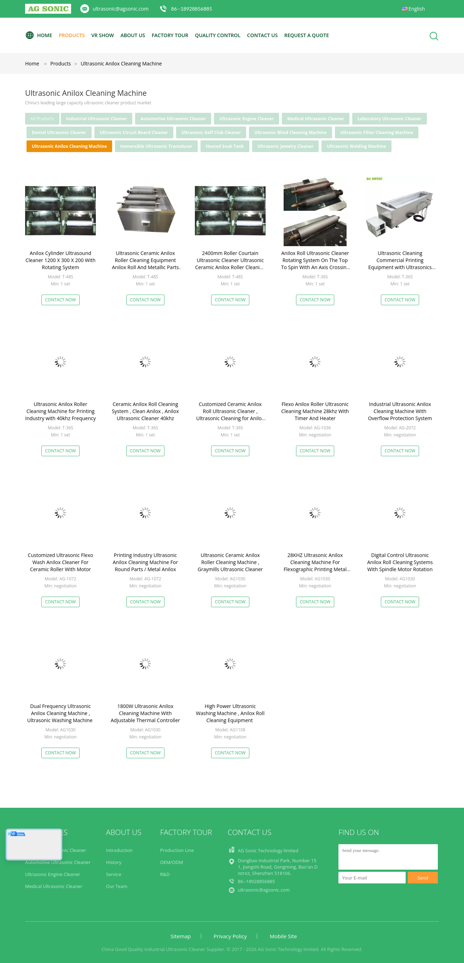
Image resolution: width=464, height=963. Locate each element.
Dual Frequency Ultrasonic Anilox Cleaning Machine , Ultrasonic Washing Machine (60, 713)
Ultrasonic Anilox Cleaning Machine (121, 63)
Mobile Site (283, 936)
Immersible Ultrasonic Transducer (156, 146)
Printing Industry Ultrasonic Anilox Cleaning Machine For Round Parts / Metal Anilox (145, 562)
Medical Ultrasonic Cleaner (315, 119)
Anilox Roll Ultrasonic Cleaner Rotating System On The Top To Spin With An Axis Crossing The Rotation (315, 264)
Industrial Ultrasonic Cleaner (96, 119)
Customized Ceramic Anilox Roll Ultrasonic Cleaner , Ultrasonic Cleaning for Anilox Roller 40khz (230, 415)
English (416, 8)
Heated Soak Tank (225, 146)
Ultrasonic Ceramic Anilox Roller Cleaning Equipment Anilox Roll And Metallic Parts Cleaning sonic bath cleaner (145, 264)
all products (42, 119)
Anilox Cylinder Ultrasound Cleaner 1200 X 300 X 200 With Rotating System (60, 260)
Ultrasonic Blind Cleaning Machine (290, 132)
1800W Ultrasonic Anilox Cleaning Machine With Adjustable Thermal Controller (145, 713)
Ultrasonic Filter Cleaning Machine (376, 132)
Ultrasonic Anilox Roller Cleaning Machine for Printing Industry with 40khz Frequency (60, 411)
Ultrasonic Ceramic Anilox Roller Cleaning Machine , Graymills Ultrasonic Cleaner (230, 562)
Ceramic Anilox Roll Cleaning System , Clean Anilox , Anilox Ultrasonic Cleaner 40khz (145, 411)
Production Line (177, 850)
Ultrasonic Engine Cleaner (246, 119)
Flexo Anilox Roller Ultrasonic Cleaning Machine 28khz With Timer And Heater (315, 411)
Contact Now (60, 300)
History (113, 862)
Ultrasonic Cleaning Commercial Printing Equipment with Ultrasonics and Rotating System (399, 264)
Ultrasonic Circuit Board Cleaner (134, 132)
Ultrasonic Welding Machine (356, 146)
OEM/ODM (171, 862)
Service (113, 874)
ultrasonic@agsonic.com (121, 8)
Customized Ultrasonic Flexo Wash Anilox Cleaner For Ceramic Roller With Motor (60, 562)
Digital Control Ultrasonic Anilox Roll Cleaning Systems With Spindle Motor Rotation (400, 562)
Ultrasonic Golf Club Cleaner (211, 132)
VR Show (102, 35)
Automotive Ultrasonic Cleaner (173, 119)
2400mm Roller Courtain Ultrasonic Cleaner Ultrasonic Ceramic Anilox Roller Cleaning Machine (230, 264)
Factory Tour (170, 35)
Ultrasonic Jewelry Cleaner (285, 146)
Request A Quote (306, 35)
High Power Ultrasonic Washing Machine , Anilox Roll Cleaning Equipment (230, 713)
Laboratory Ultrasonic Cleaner (390, 119)
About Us (133, 35)
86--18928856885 (191, 9)
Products (72, 35)
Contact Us (262, 35)
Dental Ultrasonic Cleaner (59, 132)
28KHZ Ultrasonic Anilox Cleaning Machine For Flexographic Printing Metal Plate (315, 566)
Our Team (117, 886)
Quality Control (217, 35)
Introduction (119, 850)
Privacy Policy (230, 936)
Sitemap (180, 936)
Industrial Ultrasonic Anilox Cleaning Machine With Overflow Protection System (400, 411)
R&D (165, 874)
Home (38, 35)
